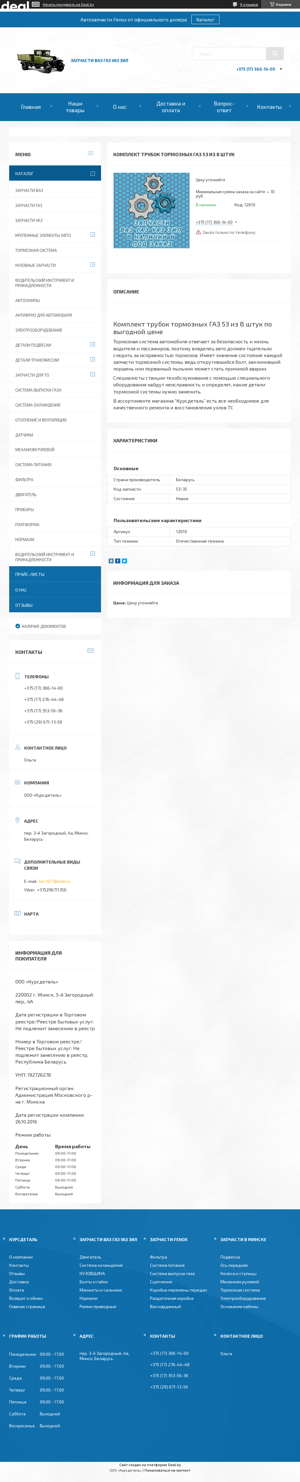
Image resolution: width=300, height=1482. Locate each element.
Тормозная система (36, 250)
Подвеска (230, 1256)
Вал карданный (165, 1306)
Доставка (19, 1281)
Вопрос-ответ (224, 106)
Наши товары (75, 106)
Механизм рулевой (34, 449)
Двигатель (25, 494)
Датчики (24, 435)
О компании (21, 1256)
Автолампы (27, 300)
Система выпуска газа (38, 390)
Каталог (205, 19)
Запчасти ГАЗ (28, 205)
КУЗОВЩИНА (92, 1273)
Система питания (33, 464)
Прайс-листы (29, 574)
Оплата (16, 1289)
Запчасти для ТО (32, 375)
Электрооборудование (38, 330)
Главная (31, 106)
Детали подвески (33, 345)
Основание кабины (239, 1306)
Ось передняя (234, 1265)
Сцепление (161, 1281)
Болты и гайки (94, 1281)
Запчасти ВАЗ (29, 190)
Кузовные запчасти (35, 265)
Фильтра (24, 479)
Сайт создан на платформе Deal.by (150, 1464)
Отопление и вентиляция (40, 420)
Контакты (269, 106)
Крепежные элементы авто (43, 235)
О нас (120, 106)
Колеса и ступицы (238, 1273)
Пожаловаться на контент (167, 1470)
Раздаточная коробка (171, 1298)
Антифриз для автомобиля (43, 315)
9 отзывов (249, 4)
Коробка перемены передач (178, 1289)
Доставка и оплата (170, 106)
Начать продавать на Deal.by (68, 4)
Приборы (24, 509)
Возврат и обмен (26, 1298)
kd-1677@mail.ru (54, 881)
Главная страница (27, 1306)
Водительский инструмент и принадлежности (44, 283)
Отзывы (23, 605)
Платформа (27, 524)
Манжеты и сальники (101, 1289)
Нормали (24, 539)
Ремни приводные (98, 1306)
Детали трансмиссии (37, 360)
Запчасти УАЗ (29, 220)
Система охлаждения (37, 405)
